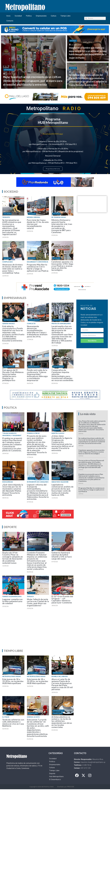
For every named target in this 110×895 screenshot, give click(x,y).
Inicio (8, 16)
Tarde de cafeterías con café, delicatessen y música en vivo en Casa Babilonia (13, 722)
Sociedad (18, 16)
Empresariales (41, 16)
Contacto (9, 21)
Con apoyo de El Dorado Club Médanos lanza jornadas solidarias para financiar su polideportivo (13, 375)
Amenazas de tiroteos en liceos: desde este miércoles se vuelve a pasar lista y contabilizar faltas (12, 268)
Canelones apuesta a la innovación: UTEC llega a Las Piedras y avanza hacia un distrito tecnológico (62, 265)
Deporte (7, 549)
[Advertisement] (54, 631)
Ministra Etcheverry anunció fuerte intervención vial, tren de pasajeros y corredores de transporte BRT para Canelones (61, 226)
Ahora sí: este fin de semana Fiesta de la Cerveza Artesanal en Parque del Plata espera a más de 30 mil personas (62, 684)
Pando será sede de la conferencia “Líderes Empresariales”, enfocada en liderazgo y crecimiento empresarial (37, 375)
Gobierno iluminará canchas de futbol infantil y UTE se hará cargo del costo (62, 555)
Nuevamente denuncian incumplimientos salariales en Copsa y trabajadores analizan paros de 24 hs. (37, 331)
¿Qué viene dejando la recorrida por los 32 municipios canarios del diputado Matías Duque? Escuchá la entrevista (12, 489)
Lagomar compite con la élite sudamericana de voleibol (12, 601)
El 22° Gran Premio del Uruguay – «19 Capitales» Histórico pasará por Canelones (62, 599)
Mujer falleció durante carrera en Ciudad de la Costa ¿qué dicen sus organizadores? (38, 602)
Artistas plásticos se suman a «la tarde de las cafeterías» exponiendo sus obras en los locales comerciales (62, 722)
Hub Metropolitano (56, 776)
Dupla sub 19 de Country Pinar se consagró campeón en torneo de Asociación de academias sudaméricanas (12, 557)
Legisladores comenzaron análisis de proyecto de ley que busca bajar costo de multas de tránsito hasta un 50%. (62, 489)
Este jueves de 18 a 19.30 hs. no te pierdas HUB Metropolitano (12, 681)
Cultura (53, 16)
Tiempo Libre (65, 16)
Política (29, 16)
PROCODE (70, 787)
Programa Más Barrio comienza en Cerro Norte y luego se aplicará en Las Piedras (37, 267)
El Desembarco (55, 779)
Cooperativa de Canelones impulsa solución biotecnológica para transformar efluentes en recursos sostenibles (62, 375)
